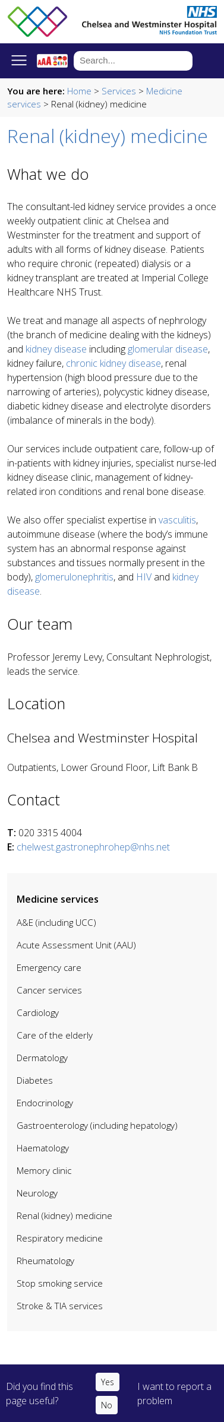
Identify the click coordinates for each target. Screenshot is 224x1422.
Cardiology (38, 1012)
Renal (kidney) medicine (64, 1215)
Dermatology (42, 1058)
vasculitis (177, 519)
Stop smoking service (60, 1283)
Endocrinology (45, 1103)
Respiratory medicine (60, 1238)
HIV (144, 576)
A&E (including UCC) (56, 922)
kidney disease (56, 349)
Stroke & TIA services (60, 1306)
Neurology (37, 1193)
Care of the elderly (55, 1035)
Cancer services (49, 990)
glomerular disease (168, 349)
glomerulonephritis (74, 576)
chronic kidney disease (113, 363)
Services (119, 91)
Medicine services (58, 899)
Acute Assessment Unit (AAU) (76, 945)
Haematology (43, 1148)
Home (79, 91)
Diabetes (35, 1080)
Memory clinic (44, 1170)
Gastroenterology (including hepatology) (97, 1125)
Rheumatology (45, 1261)
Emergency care (49, 967)
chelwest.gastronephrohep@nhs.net (93, 846)
